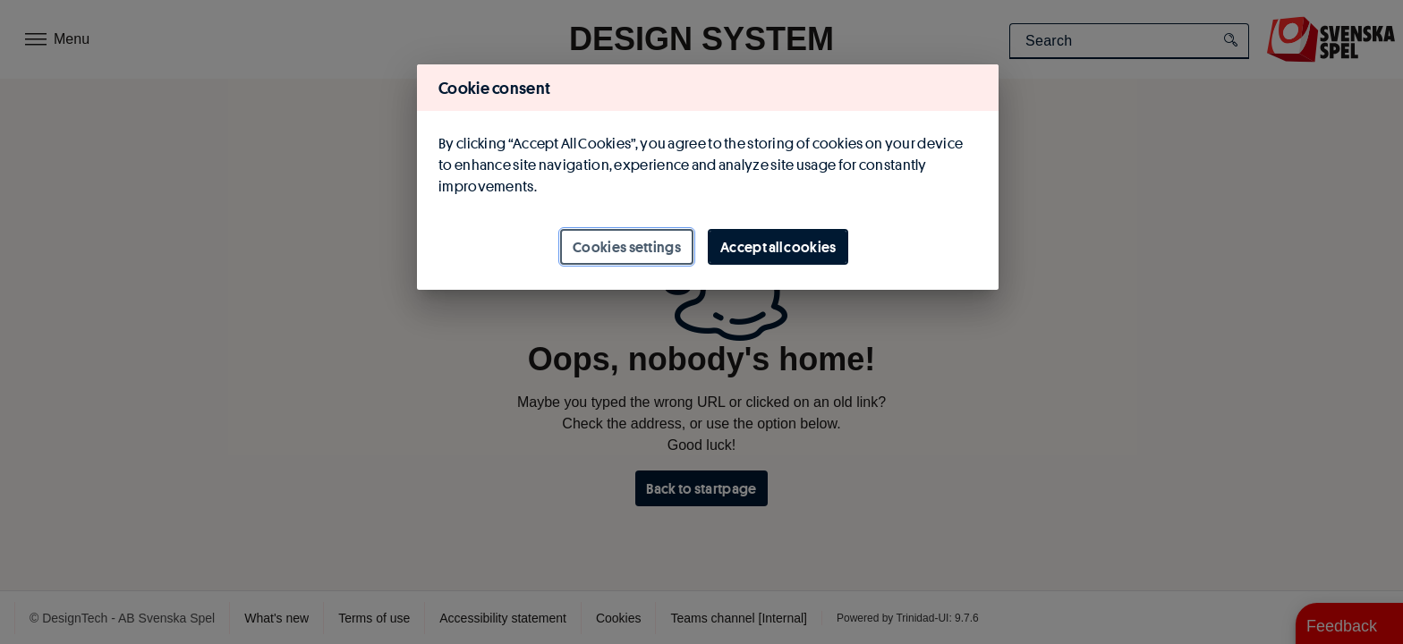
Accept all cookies (778, 247)
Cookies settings (627, 247)
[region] (708, 177)
